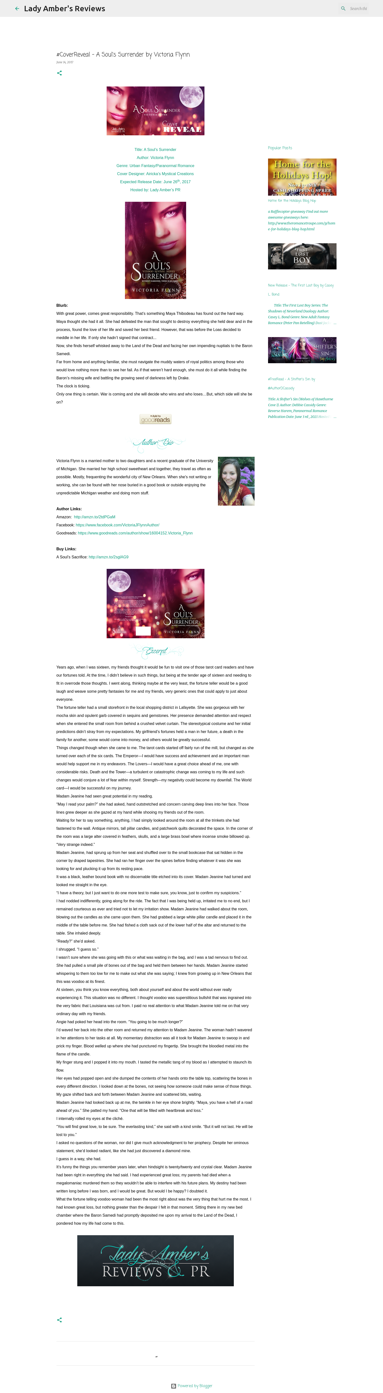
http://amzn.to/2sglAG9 (109, 557)
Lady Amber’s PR (165, 190)
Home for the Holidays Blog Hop (292, 200)
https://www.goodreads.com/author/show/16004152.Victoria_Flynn (135, 533)
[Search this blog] (343, 8)
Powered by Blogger (192, 1386)
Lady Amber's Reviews (64, 8)
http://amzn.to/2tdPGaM (94, 517)
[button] (59, 73)
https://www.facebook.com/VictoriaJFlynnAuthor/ (117, 525)
